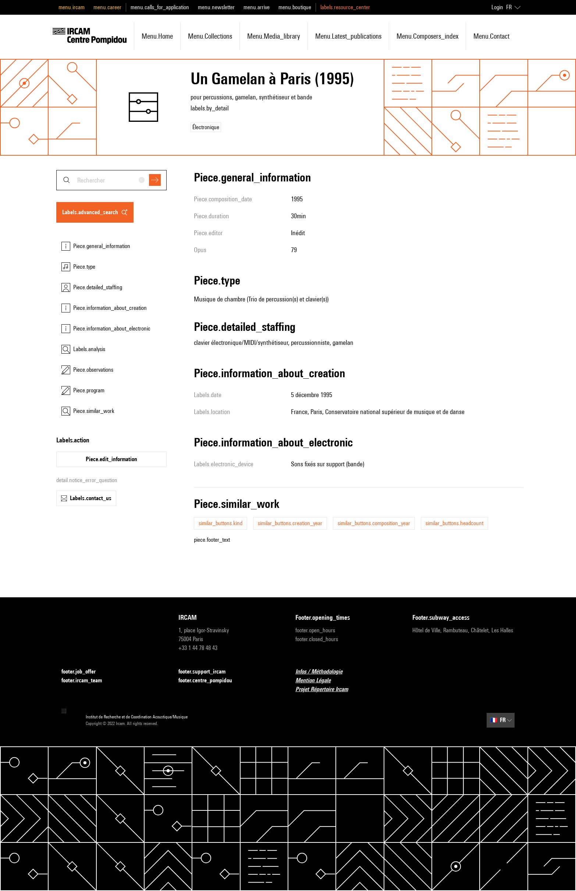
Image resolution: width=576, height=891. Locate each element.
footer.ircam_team (86, 681)
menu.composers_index (427, 36)
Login (497, 7)
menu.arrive (256, 7)
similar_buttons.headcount (454, 523)
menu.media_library (273, 36)
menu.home (157, 36)
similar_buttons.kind (220, 523)
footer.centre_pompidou (209, 681)
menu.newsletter (216, 7)
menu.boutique (294, 7)
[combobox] (111, 180)
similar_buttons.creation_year (290, 523)
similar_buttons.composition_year (374, 523)
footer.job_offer (82, 672)
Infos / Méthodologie (323, 672)
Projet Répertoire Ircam (326, 689)
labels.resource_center (345, 7)
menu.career (107, 7)
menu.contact (491, 36)
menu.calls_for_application (160, 7)
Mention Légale (317, 681)
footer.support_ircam (206, 672)
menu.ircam (71, 7)
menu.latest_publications (348, 36)
